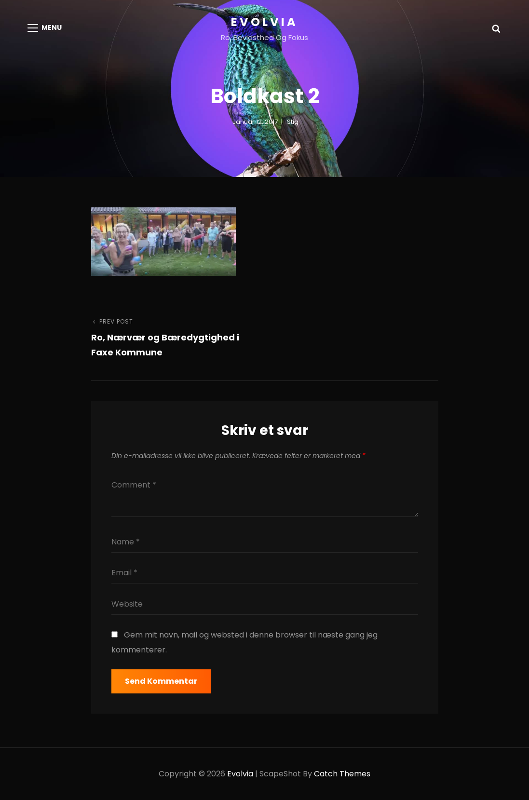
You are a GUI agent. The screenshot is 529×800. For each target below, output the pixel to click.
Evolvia (264, 22)
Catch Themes (342, 773)
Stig (292, 121)
